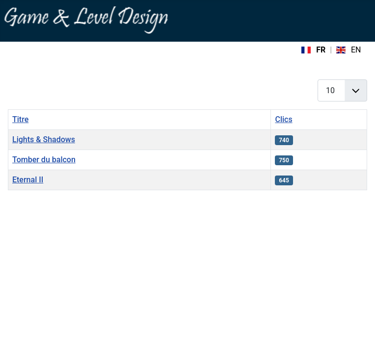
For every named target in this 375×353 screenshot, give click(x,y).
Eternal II (27, 179)
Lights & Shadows (43, 139)
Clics (283, 119)
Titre (20, 119)
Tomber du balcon (44, 159)
